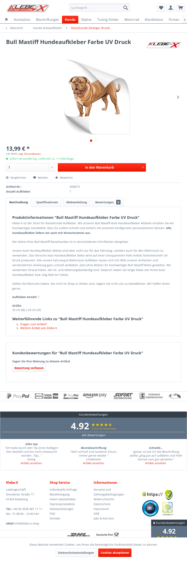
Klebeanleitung (76, 202)
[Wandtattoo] (154, 19)
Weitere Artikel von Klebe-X (37, 328)
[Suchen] (125, 8)
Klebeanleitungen (62, 509)
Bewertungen (108, 202)
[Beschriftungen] (47, 19)
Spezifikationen (47, 202)
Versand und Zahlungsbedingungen (109, 492)
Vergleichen (16, 177)
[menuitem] (99, 8)
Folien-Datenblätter (63, 499)
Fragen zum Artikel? (32, 324)
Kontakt (55, 518)
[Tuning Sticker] (108, 19)
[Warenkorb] (181, 8)
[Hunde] (70, 19)
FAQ (52, 513)
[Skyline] (86, 19)
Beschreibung (18, 202)
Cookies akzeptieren (115, 553)
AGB (96, 513)
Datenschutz (102, 504)
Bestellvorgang (60, 494)
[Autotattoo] (22, 19)
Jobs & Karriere (104, 518)
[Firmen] (174, 19)
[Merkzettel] (161, 8)
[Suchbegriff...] (99, 8)
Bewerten (64, 177)
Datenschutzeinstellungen (76, 553)
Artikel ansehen (31, 463)
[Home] (6, 19)
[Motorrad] (132, 19)
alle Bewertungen (93, 435)
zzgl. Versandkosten (30, 153)
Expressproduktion (62, 504)
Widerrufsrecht (104, 499)
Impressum (101, 509)
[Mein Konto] (171, 8)
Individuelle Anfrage (63, 489)
